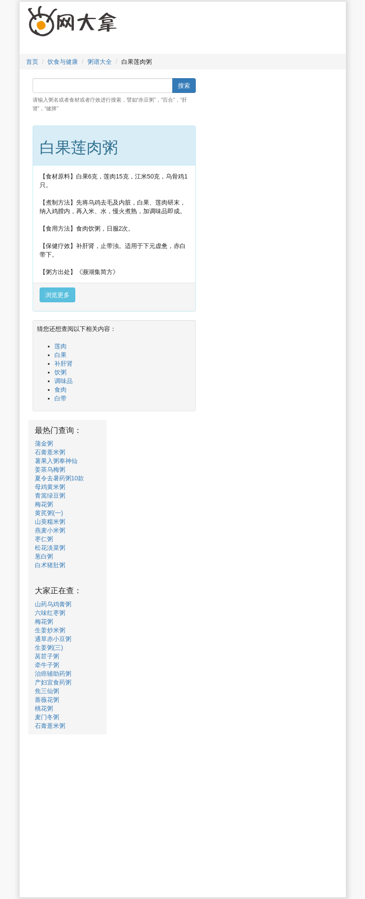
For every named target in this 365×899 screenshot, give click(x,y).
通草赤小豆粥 (53, 638)
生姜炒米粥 (50, 630)
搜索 (184, 85)
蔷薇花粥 (47, 699)
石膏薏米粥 (50, 452)
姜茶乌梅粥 (50, 469)
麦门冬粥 (47, 717)
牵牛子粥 (47, 664)
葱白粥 (44, 556)
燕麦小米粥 (50, 530)
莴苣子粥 (47, 656)
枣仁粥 (44, 538)
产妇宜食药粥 (53, 682)
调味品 (63, 380)
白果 (60, 354)
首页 (32, 61)
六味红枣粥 (50, 612)
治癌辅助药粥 (53, 673)
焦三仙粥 (47, 690)
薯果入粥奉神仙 (56, 460)
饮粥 (60, 372)
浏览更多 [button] (57, 294)
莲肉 (60, 346)
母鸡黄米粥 (50, 486)
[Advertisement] (209, 30)
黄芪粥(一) (49, 512)
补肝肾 (63, 363)
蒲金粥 (44, 443)
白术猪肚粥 (50, 565)
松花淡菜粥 (50, 547)
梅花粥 (44, 504)
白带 (60, 398)
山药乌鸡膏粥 (53, 604)
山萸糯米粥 (50, 521)
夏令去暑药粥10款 (59, 478)
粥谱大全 (99, 61)
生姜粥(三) (49, 647)
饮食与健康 (62, 61)
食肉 (60, 389)
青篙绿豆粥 (50, 495)
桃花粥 (44, 708)
